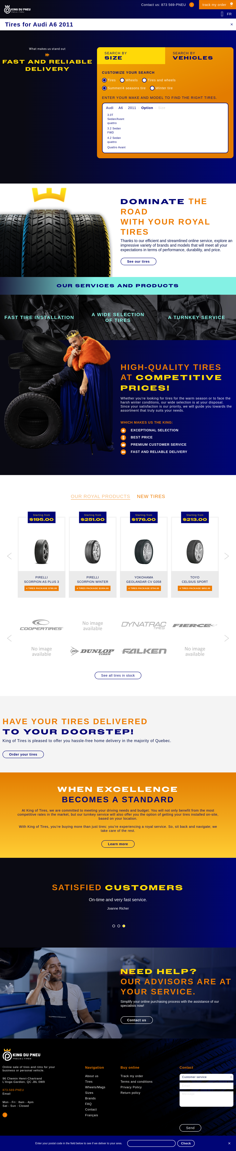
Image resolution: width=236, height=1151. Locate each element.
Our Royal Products (100, 496)
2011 (132, 108)
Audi (110, 108)
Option (147, 108)
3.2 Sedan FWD (114, 130)
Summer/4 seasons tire (127, 88)
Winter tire (164, 88)
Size (161, 108)
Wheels (132, 80)
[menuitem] (117, 119)
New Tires (151, 496)
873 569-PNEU (173, 5)
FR (229, 14)
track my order (214, 5)
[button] (138, 261)
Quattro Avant (116, 147)
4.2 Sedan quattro (114, 139)
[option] (47, 65)
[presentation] (205, 1115)
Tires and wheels (162, 80)
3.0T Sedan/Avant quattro (115, 119)
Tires (112, 80)
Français (91, 1115)
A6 (121, 108)
